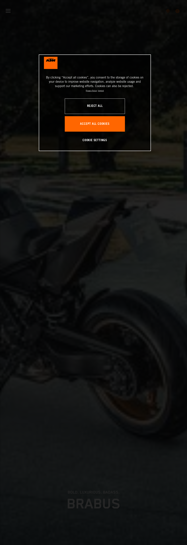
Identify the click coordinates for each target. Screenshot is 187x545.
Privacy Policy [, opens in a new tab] (91, 91)
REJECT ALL (95, 106)
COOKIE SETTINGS (95, 140)
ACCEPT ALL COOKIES (94, 124)
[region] (95, 102)
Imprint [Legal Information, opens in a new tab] (101, 91)
